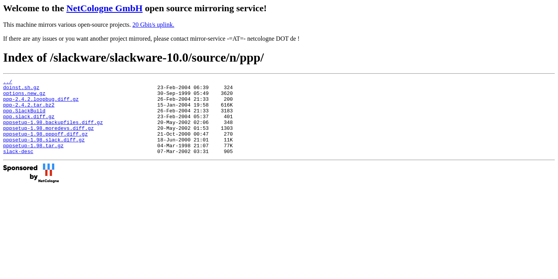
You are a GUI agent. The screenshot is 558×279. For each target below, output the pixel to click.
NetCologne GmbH (104, 8)
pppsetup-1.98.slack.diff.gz (44, 152)
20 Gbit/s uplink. (153, 24)
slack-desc (18, 166)
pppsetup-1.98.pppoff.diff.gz (45, 145)
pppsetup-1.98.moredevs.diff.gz (48, 138)
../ (7, 82)
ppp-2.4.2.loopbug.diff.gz (41, 103)
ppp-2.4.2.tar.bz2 (29, 110)
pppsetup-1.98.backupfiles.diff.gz (53, 131)
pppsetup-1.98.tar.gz (33, 159)
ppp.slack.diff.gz (29, 124)
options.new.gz (24, 96)
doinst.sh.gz (21, 89)
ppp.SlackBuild (24, 117)
